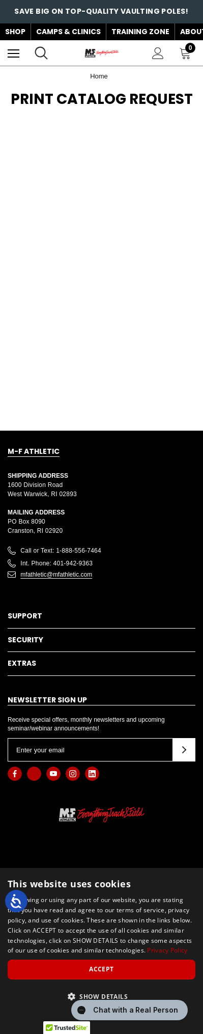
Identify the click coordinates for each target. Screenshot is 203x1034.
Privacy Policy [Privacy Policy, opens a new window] (167, 950)
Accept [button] (101, 969)
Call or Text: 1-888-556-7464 (60, 550)
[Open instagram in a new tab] (73, 774)
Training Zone (140, 31)
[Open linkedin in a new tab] (92, 774)
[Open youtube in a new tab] (53, 774)
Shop (15, 31)
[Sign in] (158, 53)
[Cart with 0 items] (187, 53)
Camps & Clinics (68, 31)
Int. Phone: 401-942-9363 (56, 563)
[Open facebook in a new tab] (15, 774)
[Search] (41, 53)
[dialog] (101, 951)
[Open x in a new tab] (34, 774)
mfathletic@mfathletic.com (56, 574)
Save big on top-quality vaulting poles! (101, 11)
